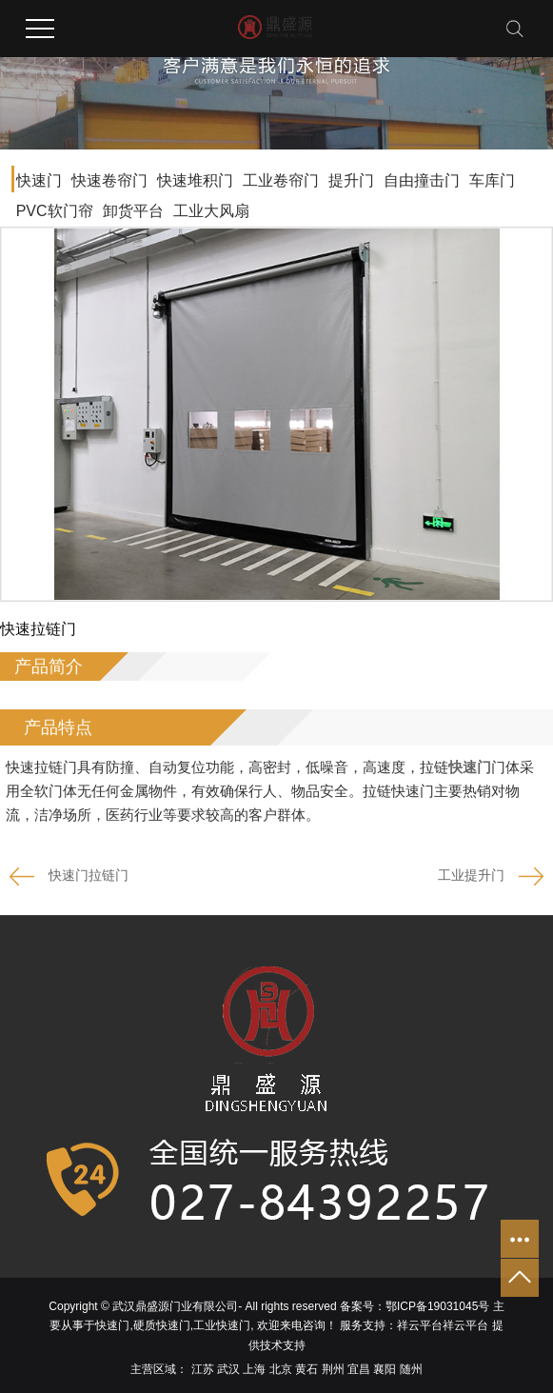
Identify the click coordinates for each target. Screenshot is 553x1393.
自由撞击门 (422, 180)
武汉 (228, 1369)
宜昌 (358, 1369)
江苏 (202, 1369)
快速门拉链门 (88, 875)
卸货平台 (133, 211)
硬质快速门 (161, 1325)
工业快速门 (221, 1325)
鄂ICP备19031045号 (437, 1306)
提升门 (351, 180)
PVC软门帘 (54, 211)
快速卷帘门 (109, 180)
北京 (280, 1369)
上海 (254, 1369)
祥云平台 (420, 1325)
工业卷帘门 (281, 180)
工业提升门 (471, 875)
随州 (411, 1369)
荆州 (333, 1369)
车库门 (492, 180)
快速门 (39, 180)
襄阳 (384, 1369)
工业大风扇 (211, 211)
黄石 (306, 1369)
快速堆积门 (195, 180)
